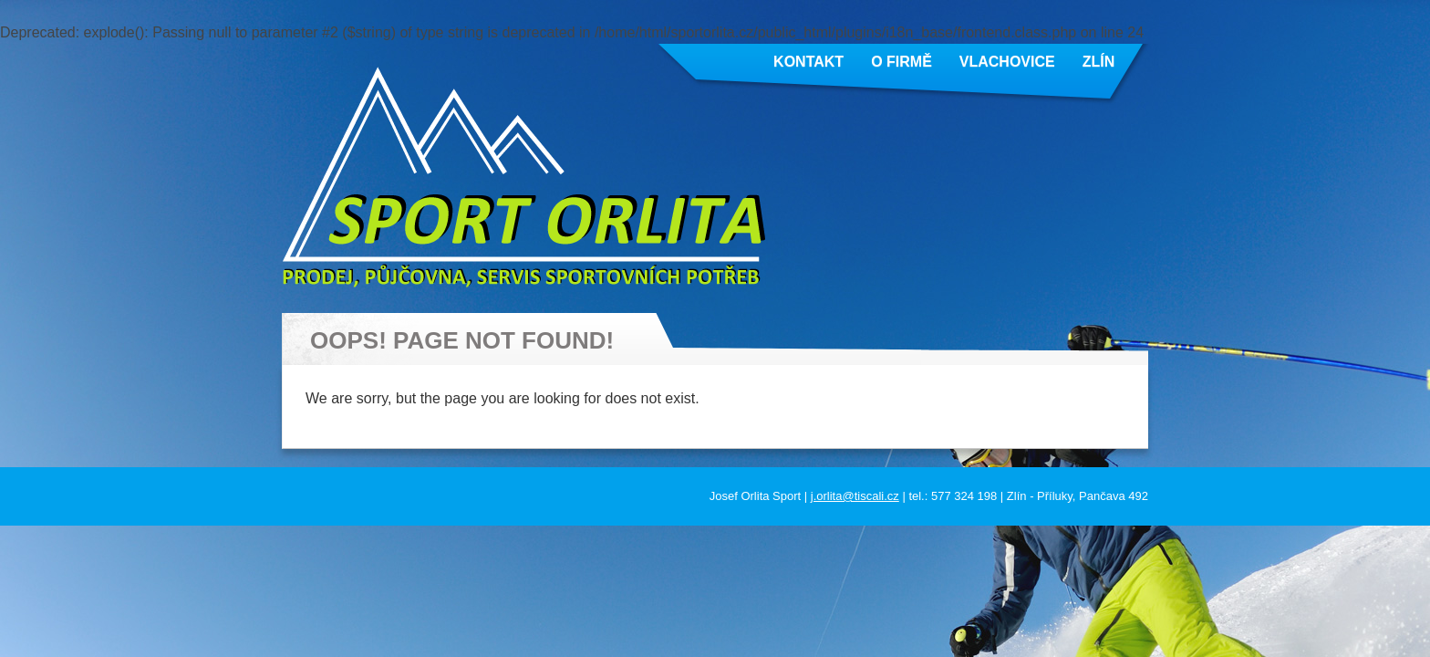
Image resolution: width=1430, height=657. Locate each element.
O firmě (901, 61)
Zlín (1099, 61)
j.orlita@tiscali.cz (855, 496)
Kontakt (808, 61)
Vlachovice (1007, 61)
